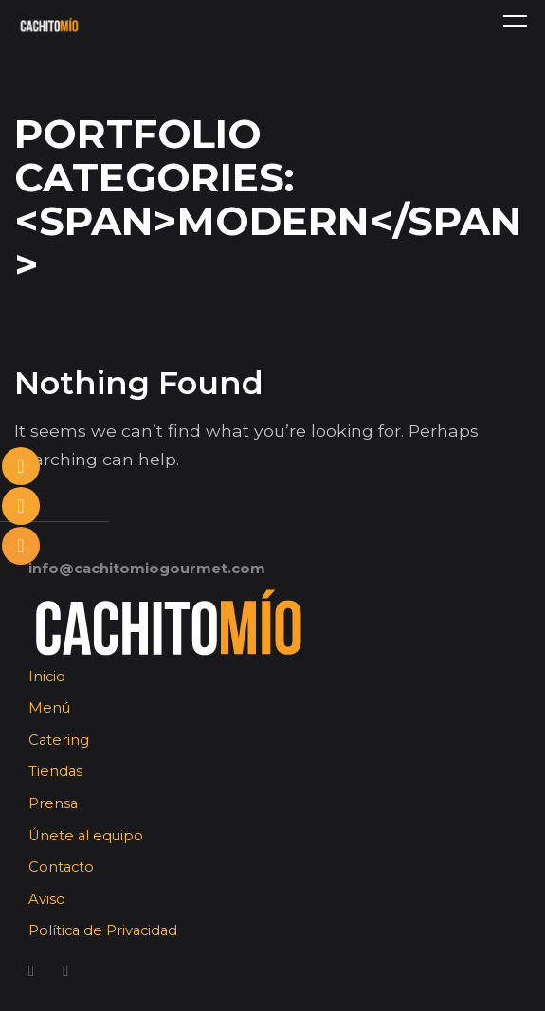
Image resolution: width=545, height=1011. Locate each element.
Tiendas (55, 771)
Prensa (53, 803)
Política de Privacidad (102, 930)
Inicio (46, 676)
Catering (58, 740)
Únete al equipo (85, 835)
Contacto (61, 867)
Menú (49, 707)
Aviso (46, 899)
